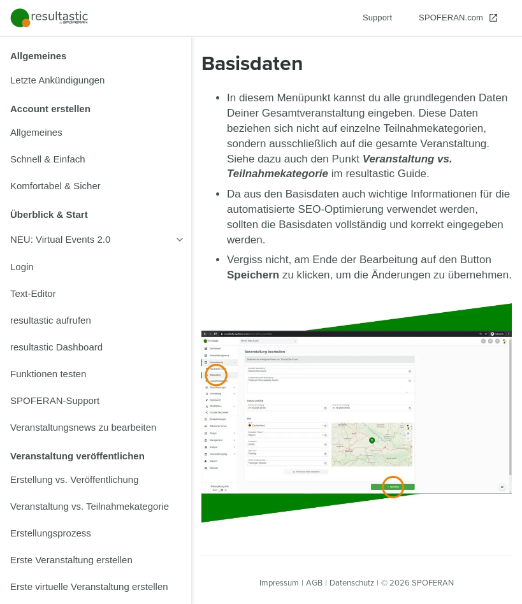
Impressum (279, 583)
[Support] (377, 18)
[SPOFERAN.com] (458, 18)
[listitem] (95, 80)
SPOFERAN (433, 583)
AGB (314, 583)
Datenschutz (352, 583)
